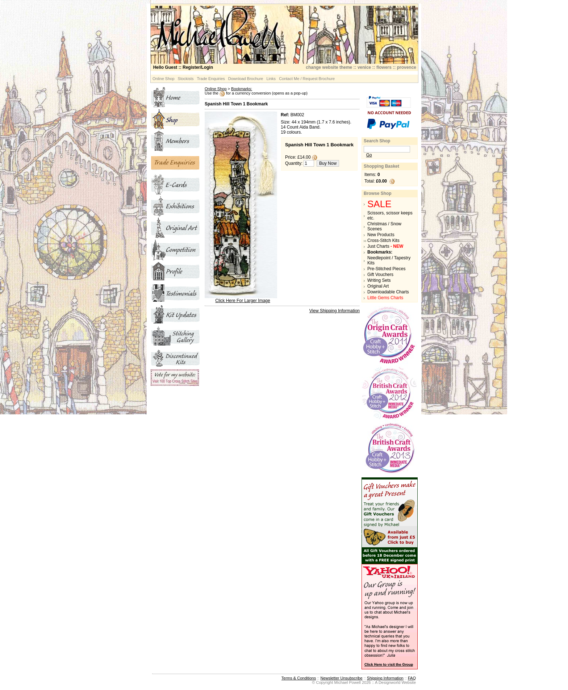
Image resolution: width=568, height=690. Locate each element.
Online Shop (164, 78)
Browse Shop (378, 193)
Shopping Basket (381, 166)
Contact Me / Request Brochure (307, 78)
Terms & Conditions (298, 678)
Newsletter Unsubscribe (341, 678)
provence (406, 67)
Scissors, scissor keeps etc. (390, 215)
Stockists (186, 78)
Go (369, 155)
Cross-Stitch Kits (383, 240)
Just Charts (385, 246)
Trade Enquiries (211, 78)
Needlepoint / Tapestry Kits (388, 260)
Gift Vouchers (380, 274)
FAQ (412, 678)
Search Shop (377, 140)
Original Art (378, 286)
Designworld (390, 682)
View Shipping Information (334, 310)
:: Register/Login (183, 67)
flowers (384, 67)
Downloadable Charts (388, 291)
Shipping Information (385, 678)
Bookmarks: (241, 89)
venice (364, 67)
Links (271, 78)
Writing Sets (378, 280)
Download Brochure (245, 78)
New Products (380, 234)
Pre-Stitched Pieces (386, 268)
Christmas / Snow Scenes (384, 226)
